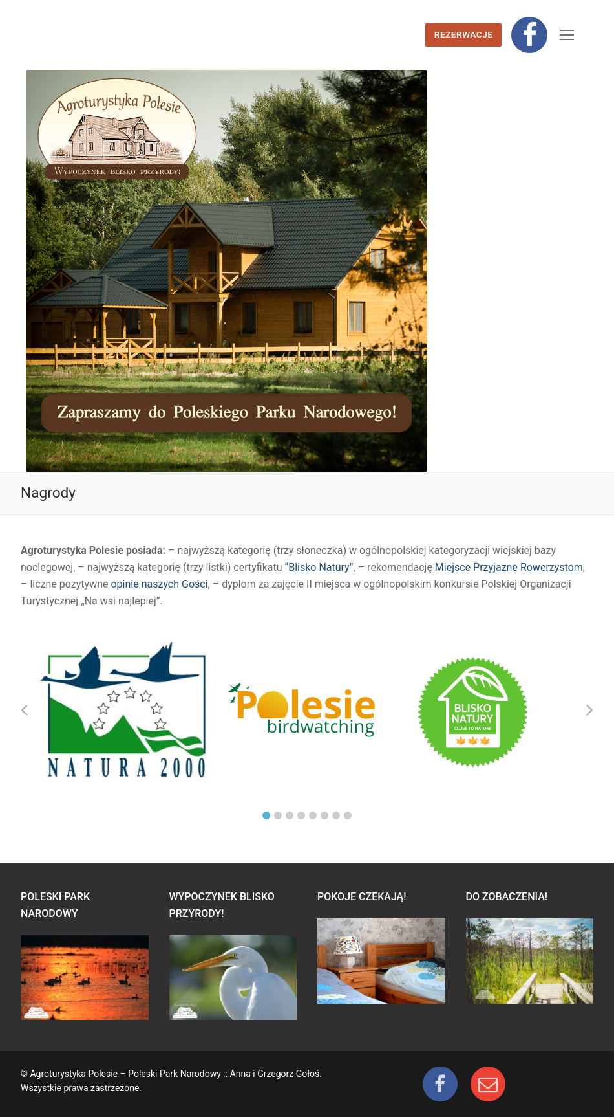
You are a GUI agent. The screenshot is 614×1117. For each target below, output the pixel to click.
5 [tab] (313, 815)
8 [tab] (348, 815)
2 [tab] (278, 815)
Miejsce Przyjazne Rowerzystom (509, 567)
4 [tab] (301, 815)
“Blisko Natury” (319, 567)
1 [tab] (266, 815)
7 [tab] (336, 815)
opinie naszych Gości (159, 584)
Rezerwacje (463, 34)
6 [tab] (324, 815)
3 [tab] (289, 815)
